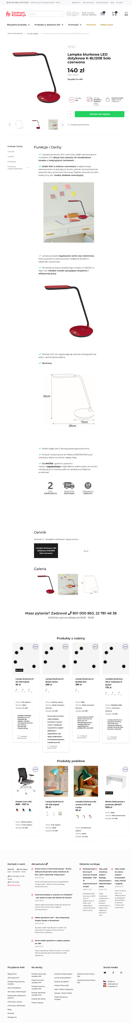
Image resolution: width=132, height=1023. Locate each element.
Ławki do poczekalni (62, 978)
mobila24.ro (110, 986)
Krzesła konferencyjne (63, 974)
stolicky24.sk (110, 984)
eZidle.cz (109, 981)
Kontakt (119, 2)
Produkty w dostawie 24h (47, 25)
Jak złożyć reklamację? (17, 992)
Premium (91, 25)
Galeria (11, 156)
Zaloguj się (12, 1017)
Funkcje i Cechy (15, 146)
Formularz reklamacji (16, 1005)
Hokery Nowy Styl (61, 985)
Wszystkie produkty (17, 25)
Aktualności (40, 864)
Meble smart (106, 25)
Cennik (11, 151)
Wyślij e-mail (15, 885)
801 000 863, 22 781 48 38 (17, 2)
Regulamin (76, 2)
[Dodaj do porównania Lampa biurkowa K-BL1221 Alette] (48, 746)
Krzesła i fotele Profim (63, 993)
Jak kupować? (88, 2)
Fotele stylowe (37, 1003)
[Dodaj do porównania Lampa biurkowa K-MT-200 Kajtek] (19, 736)
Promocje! (73, 25)
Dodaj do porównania (78, 125)
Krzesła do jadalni (61, 982)
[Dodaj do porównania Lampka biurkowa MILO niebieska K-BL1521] (108, 737)
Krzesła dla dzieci (39, 999)
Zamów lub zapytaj (100, 114)
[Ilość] (70, 114)
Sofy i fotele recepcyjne (63, 989)
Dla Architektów (102, 2)
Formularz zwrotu (15, 1002)
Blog (112, 2)
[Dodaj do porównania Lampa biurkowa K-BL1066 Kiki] (78, 736)
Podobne (12, 161)
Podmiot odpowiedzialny (18, 168)
